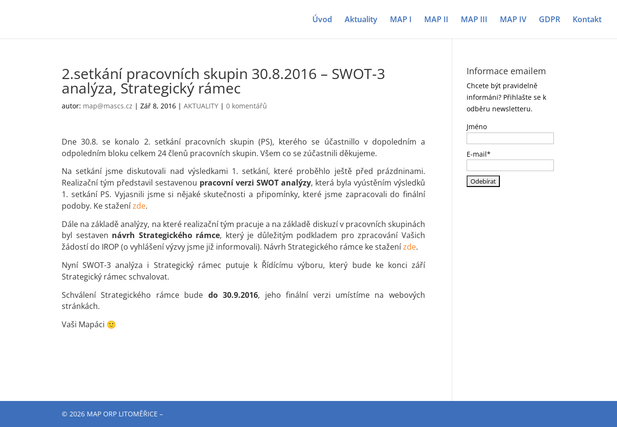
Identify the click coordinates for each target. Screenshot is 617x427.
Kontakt (587, 20)
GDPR (549, 20)
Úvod (322, 20)
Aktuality (361, 20)
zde (139, 205)
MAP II (436, 20)
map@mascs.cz (108, 105)
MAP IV (513, 20)
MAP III (474, 20)
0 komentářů (246, 105)
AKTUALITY (201, 105)
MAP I (401, 20)
